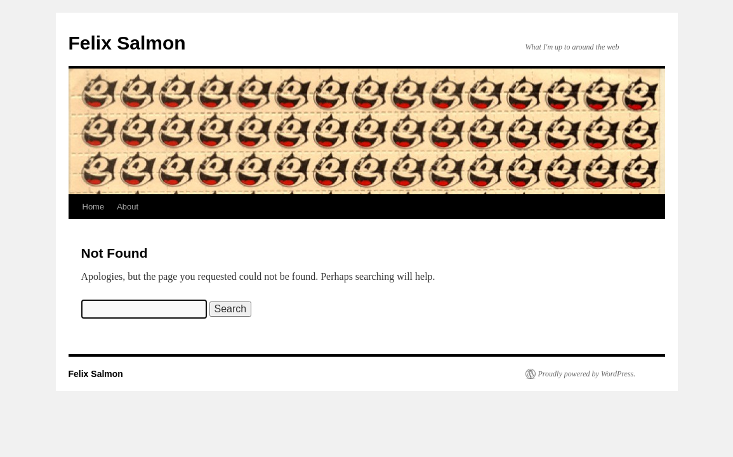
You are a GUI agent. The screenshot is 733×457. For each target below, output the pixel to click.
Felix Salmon (127, 42)
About (127, 206)
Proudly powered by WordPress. (587, 373)
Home (94, 206)
